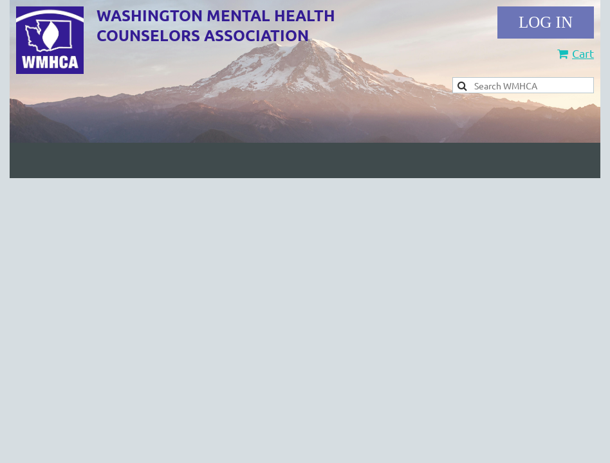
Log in (545, 22)
